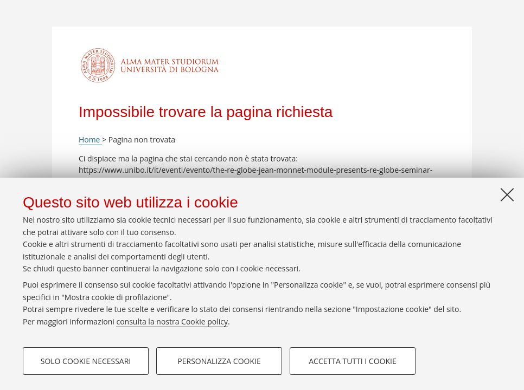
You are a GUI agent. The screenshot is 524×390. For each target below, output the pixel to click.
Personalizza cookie (218, 361)
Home (90, 139)
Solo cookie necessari (86, 361)
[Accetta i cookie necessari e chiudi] (507, 194)
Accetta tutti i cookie (352, 361)
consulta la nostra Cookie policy (172, 321)
